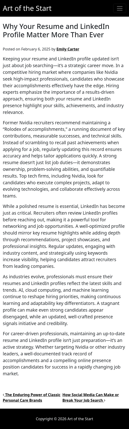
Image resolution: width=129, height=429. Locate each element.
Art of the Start (27, 8)
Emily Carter (67, 49)
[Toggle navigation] (119, 8)
